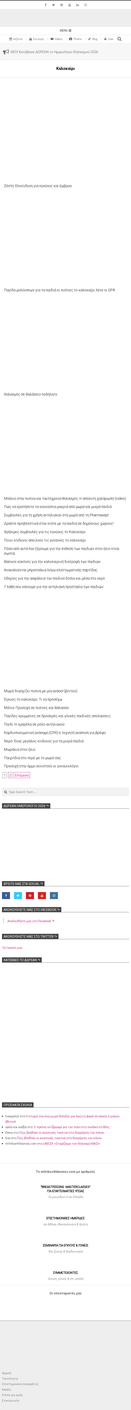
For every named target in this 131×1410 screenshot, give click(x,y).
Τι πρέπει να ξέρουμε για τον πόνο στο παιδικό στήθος (71, 1127)
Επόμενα (22, 775)
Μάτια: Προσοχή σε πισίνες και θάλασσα (36, 708)
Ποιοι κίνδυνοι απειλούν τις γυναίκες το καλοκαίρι (45, 540)
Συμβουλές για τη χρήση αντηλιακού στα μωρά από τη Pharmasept (56, 515)
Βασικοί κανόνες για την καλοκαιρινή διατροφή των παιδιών (52, 561)
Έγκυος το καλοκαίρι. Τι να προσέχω (33, 699)
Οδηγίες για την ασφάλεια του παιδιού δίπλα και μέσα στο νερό (54, 578)
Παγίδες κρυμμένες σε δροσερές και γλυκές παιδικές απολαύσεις (57, 716)
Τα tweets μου (12, 947)
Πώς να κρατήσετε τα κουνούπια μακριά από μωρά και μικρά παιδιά (58, 507)
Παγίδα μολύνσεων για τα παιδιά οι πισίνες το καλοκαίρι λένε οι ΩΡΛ (59, 290)
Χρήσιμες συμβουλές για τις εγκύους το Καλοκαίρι (45, 532)
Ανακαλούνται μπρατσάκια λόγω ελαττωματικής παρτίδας (50, 570)
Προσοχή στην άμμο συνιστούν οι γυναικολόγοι (41, 766)
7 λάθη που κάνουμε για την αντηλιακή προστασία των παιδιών (53, 587)
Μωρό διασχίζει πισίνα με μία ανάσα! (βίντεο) (40, 691)
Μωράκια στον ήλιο (19, 749)
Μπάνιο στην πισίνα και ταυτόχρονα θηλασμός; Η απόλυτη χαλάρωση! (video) (65, 498)
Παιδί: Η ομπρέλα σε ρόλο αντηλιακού (34, 724)
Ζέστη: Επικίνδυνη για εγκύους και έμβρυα (37, 186)
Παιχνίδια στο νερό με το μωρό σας (32, 758)
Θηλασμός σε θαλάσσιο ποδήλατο (30, 394)
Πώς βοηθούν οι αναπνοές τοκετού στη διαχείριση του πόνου (62, 1132)
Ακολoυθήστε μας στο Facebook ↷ (32, 910)
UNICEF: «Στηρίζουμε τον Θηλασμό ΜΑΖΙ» (71, 1143)
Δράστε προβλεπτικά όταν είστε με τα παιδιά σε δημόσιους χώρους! (59, 523)
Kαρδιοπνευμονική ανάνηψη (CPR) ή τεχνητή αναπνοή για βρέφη (55, 733)
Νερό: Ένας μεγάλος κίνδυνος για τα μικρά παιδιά (43, 741)
